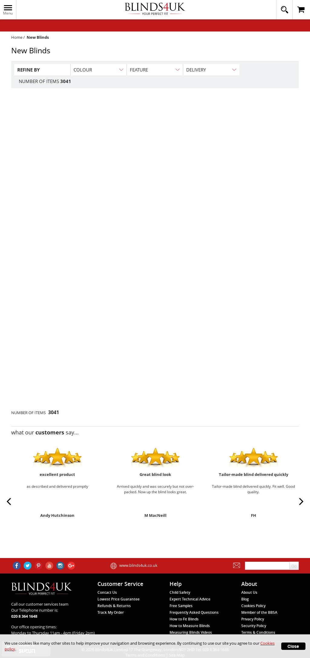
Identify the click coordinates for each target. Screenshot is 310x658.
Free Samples (181, 605)
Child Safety (180, 592)
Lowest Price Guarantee (118, 599)
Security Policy (253, 625)
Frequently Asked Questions (194, 612)
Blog (245, 599)
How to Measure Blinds (190, 625)
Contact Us (107, 592)
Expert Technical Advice (190, 599)
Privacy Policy (252, 619)
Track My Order (110, 612)
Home (16, 37)
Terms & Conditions (258, 632)
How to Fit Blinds (184, 619)
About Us (249, 592)
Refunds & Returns (114, 605)
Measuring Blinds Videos (191, 632)
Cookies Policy (253, 605)
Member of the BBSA (259, 612)
